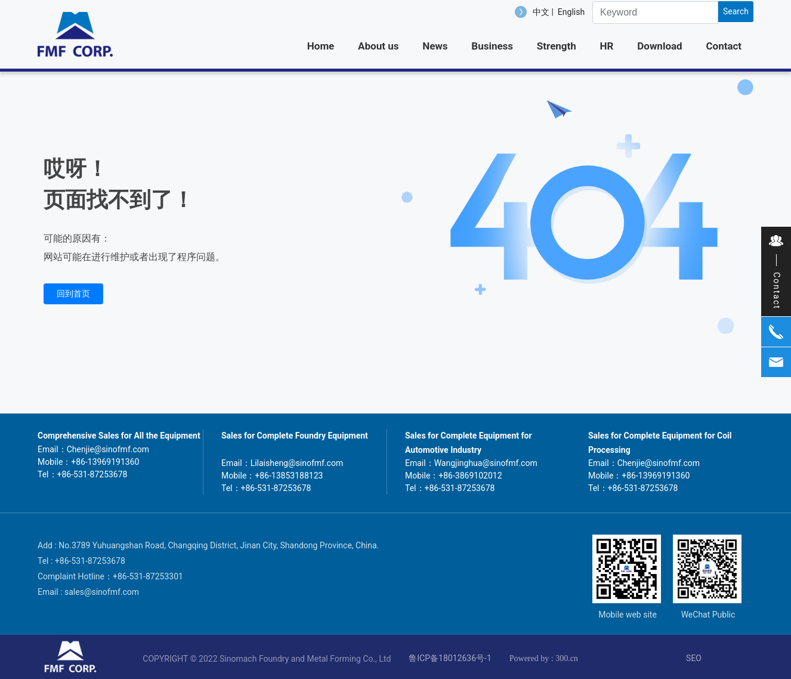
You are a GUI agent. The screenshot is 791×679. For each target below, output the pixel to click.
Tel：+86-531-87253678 (82, 474)
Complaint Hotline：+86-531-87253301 (110, 576)
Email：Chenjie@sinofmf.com (93, 449)
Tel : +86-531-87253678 (81, 561)
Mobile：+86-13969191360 (88, 462)
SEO (694, 658)
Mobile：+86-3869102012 (453, 475)
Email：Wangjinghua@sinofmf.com (471, 463)
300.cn (566, 658)
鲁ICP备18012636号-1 (450, 658)
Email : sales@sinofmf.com (88, 592)
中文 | (544, 12)
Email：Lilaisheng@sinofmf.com (282, 463)
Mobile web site (627, 614)
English (571, 12)
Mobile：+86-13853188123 (272, 475)
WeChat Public (708, 614)
